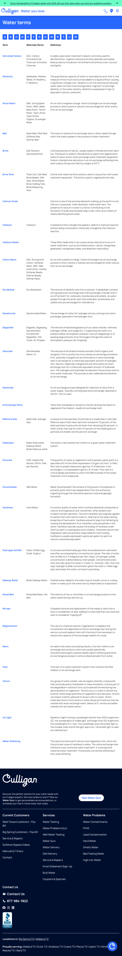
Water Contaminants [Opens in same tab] (95, 822)
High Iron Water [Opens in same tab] (92, 860)
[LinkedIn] (13, 908)
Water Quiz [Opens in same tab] (49, 841)
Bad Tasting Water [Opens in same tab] (93, 853)
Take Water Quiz (91, 798)
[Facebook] (4, 908)
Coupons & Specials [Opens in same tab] (54, 879)
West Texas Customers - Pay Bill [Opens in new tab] (19, 823)
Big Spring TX (27, 939)
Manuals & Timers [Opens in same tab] (13, 851)
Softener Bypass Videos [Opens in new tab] (16, 844)
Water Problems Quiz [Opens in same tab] (55, 828)
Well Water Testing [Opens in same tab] (53, 834)
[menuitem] (111, 11)
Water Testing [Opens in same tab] (51, 822)
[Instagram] (8, 908)
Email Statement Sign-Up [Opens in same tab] (57, 866)
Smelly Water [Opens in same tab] (90, 847)
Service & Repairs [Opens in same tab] (13, 838)
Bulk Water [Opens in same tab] (49, 872)
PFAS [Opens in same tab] (86, 828)
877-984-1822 (17, 901)
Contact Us (16, 894)
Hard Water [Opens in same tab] (89, 841)
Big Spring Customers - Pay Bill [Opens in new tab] (20, 832)
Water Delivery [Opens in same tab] (51, 847)
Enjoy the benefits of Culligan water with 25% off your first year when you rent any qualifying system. (61, 3)
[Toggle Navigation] (117, 11)
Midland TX (42, 939)
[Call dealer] (105, 11)
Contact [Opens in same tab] (7, 857)
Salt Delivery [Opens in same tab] (50, 853)
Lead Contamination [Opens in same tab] (95, 834)
